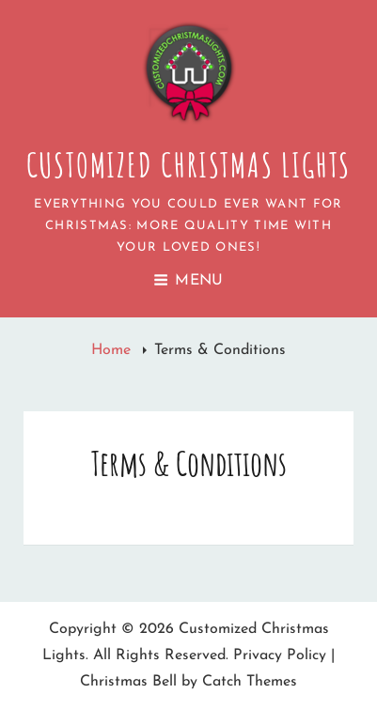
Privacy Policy (279, 655)
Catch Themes (249, 681)
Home (113, 350)
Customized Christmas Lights (189, 164)
